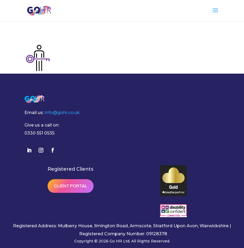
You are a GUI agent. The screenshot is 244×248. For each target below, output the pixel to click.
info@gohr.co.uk (62, 112)
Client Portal (70, 186)
